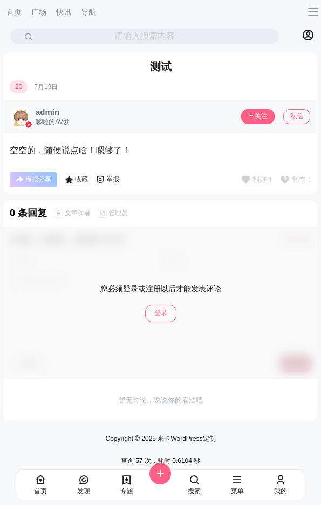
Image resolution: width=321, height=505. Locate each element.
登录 (160, 313)
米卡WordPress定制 (185, 438)
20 (18, 87)
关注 (258, 116)
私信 (296, 116)
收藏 (76, 180)
